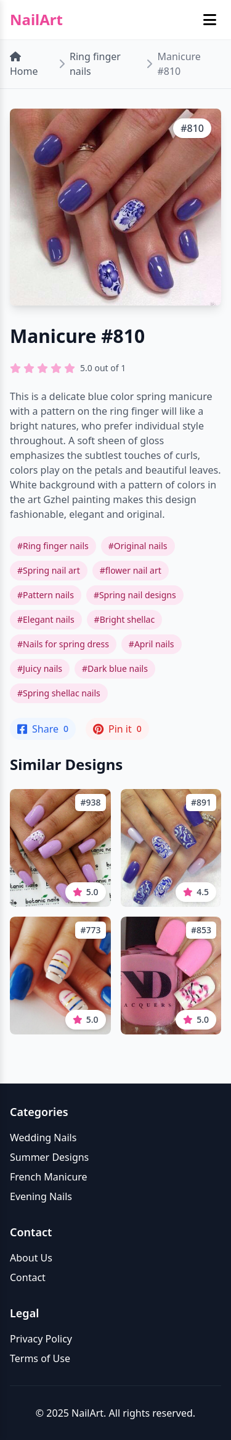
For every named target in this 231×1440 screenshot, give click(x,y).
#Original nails (138, 546)
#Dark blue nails (115, 668)
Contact (28, 1277)
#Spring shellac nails (58, 693)
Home (24, 65)
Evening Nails (41, 1196)
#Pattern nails (45, 595)
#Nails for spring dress (63, 644)
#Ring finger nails (53, 546)
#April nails (151, 644)
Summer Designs (49, 1157)
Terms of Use (40, 1358)
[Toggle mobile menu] (209, 19)
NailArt (36, 19)
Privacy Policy (41, 1339)
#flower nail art (130, 570)
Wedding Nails (43, 1137)
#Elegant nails (46, 619)
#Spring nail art (48, 570)
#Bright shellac (124, 619)
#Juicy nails (39, 668)
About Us (31, 1258)
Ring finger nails (95, 64)
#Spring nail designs (135, 595)
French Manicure (48, 1177)
